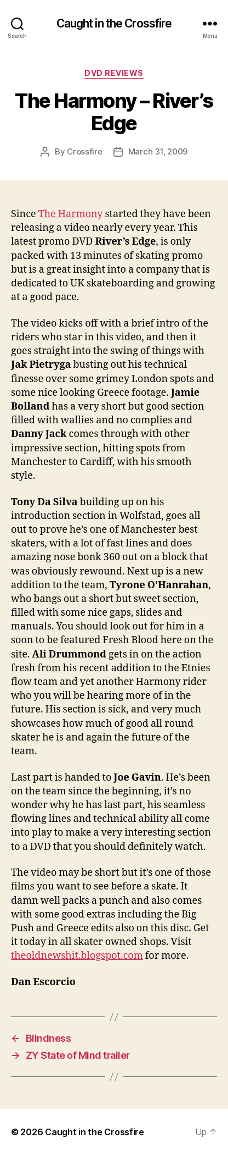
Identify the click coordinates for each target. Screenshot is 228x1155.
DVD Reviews (114, 73)
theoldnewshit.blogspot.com (77, 955)
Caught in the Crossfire (114, 23)
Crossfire (84, 151)
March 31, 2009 (157, 151)
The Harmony (70, 214)
